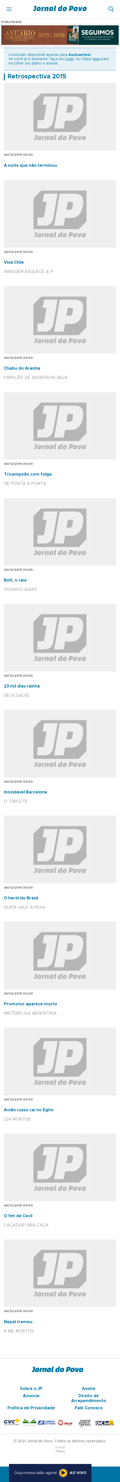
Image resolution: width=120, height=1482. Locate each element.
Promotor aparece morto (30, 1004)
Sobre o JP (31, 1389)
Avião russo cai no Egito (29, 1110)
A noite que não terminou (30, 165)
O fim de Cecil (18, 1216)
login (70, 59)
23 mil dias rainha (22, 686)
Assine (88, 1389)
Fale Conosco (89, 1408)
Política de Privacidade (31, 1408)
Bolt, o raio (15, 580)
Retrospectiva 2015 (36, 76)
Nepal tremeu (18, 1322)
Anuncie (31, 1396)
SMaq (60, 1451)
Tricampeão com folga (28, 474)
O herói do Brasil (21, 898)
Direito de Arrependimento (88, 1398)
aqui (96, 59)
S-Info (60, 1447)
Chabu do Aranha (22, 368)
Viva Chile (14, 262)
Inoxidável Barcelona (25, 792)
